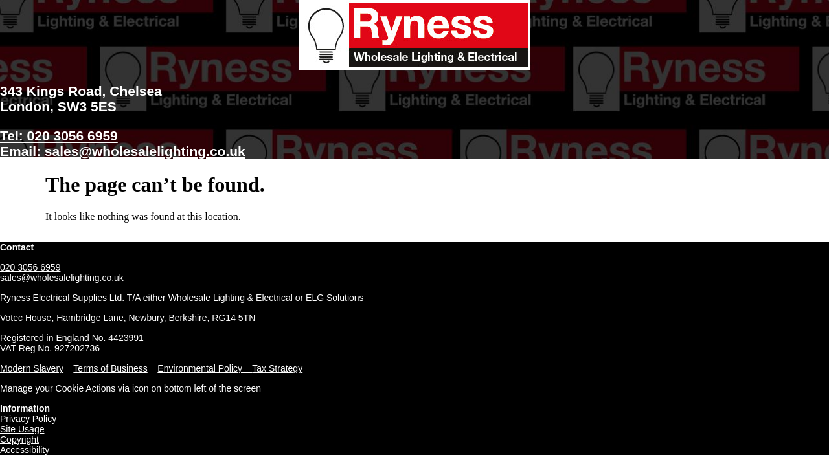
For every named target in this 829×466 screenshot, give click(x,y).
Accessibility (24, 450)
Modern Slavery (31, 368)
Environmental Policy (204, 368)
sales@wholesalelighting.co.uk (62, 277)
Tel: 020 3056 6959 (59, 135)
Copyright (19, 439)
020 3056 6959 (30, 267)
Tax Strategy (277, 368)
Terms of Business (110, 368)
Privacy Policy (28, 419)
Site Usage (22, 429)
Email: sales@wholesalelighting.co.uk (122, 151)
